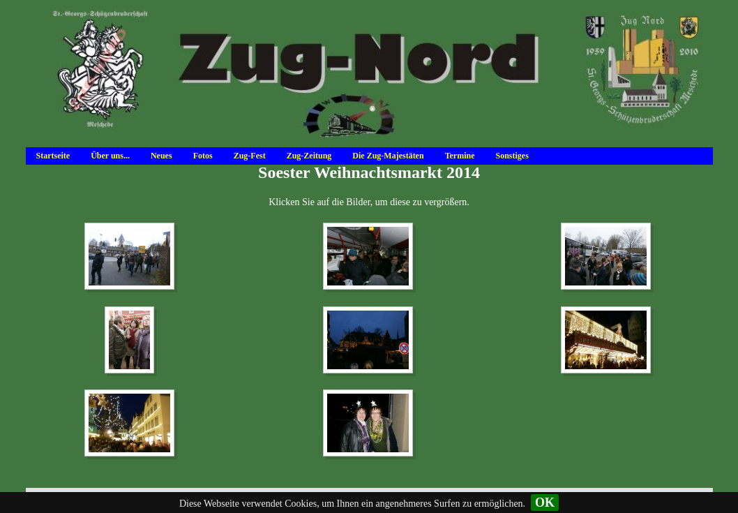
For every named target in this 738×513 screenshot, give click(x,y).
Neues (161, 156)
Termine (460, 156)
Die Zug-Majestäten (387, 156)
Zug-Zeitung (309, 156)
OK (545, 503)
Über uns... (110, 156)
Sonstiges (512, 156)
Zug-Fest (250, 156)
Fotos (203, 156)
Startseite (53, 156)
